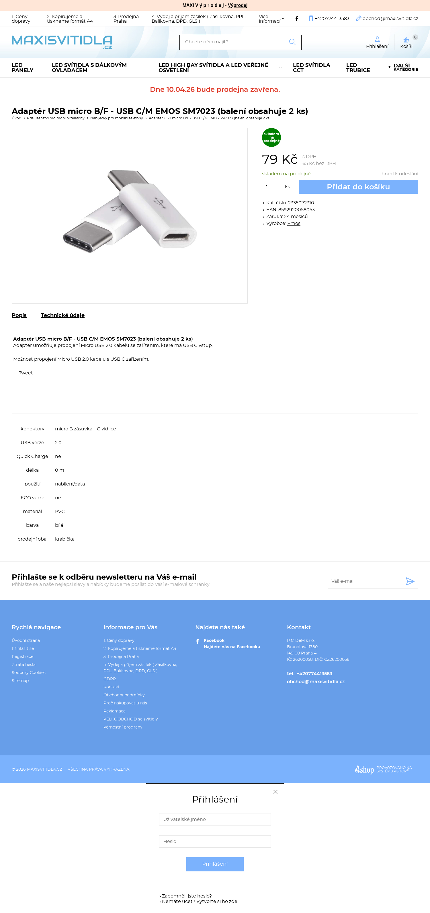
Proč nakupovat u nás (125, 703)
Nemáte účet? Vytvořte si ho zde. (200, 901)
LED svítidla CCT (311, 68)
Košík (409, 41)
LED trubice (358, 68)
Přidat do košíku (358, 187)
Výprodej (237, 5)
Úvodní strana (26, 641)
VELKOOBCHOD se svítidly (130, 719)
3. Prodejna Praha (126, 19)
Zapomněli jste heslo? (187, 896)
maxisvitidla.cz (44, 770)
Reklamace (114, 711)
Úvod (16, 118)
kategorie (406, 67)
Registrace (22, 657)
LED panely (22, 68)
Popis (19, 315)
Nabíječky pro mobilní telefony (116, 118)
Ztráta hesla (24, 665)
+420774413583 (331, 18)
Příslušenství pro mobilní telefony (56, 118)
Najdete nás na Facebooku (232, 647)
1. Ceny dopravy (21, 19)
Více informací (269, 19)
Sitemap (20, 681)
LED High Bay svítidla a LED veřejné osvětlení (213, 68)
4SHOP (401, 771)
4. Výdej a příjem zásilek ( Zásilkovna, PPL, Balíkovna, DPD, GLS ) (198, 19)
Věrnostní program (122, 727)
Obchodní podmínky (124, 695)
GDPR (109, 679)
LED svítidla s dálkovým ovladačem (89, 68)
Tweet (26, 373)
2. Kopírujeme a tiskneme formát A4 (70, 19)
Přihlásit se (23, 649)
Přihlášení (215, 864)
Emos (293, 223)
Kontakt (111, 687)
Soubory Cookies (29, 673)
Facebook (214, 641)
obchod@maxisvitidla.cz (390, 18)
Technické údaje (63, 315)
